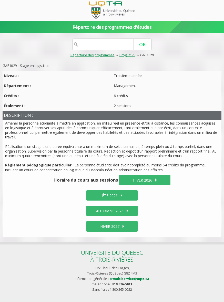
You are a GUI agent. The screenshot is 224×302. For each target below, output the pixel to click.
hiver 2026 (142, 180)
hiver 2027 (109, 226)
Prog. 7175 (127, 55)
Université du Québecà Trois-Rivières (112, 256)
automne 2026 (110, 211)
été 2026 (110, 195)
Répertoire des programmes (92, 55)
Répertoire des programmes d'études (112, 27)
